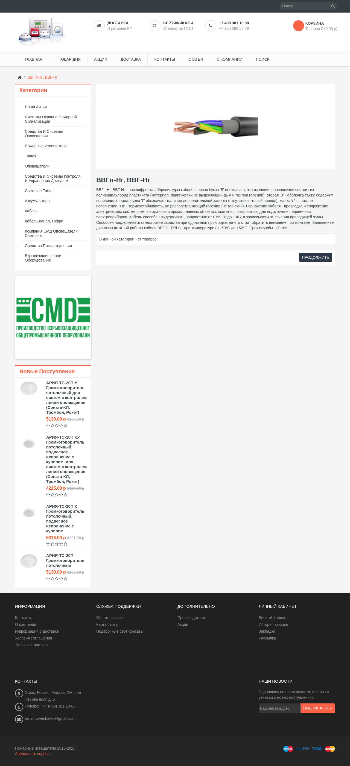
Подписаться (317, 708)
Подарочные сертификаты (119, 631)
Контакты (23, 617)
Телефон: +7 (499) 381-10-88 (50, 706)
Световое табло (39, 191)
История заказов (273, 624)
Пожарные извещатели (45, 146)
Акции (182, 624)
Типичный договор (31, 645)
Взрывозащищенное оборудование (43, 258)
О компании (25, 624)
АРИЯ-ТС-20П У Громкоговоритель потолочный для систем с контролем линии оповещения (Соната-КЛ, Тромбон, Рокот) (66, 397)
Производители (191, 617)
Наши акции (36, 107)
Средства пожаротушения (48, 245)
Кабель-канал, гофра (44, 221)
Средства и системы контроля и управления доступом (53, 178)
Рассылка (267, 638)
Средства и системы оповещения (44, 133)
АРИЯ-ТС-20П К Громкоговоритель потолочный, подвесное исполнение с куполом (65, 518)
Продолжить (315, 257)
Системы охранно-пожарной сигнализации (51, 119)
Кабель (31, 211)
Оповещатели (37, 166)
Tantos (30, 156)
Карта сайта (107, 624)
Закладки (267, 631)
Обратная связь (110, 617)
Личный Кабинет (273, 617)
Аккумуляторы (37, 201)
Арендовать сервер (32, 754)
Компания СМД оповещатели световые (51, 233)
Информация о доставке (37, 631)
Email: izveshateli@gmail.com (50, 718)
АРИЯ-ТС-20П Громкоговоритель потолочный (65, 560)
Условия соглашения (33, 638)
